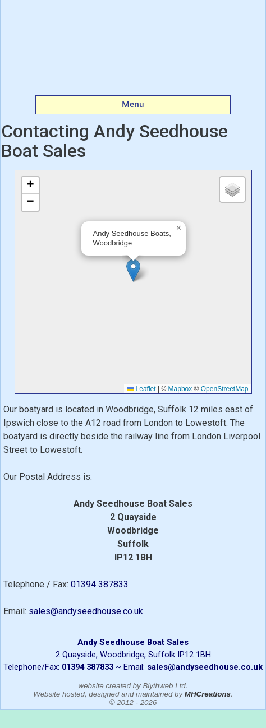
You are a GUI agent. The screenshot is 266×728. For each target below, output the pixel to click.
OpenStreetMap (225, 389)
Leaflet (141, 389)
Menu (133, 104)
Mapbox (180, 389)
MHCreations (208, 694)
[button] (133, 270)
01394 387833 (100, 584)
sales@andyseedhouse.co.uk (86, 611)
